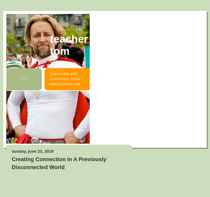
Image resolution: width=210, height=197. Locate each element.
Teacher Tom (69, 45)
